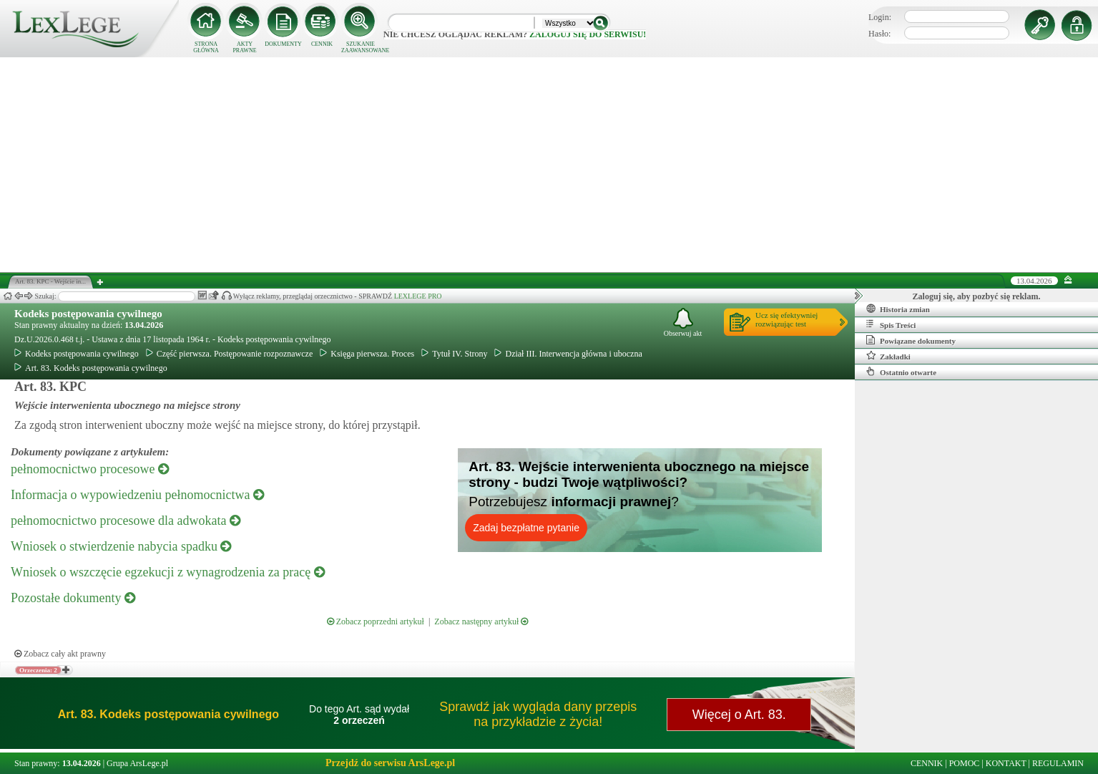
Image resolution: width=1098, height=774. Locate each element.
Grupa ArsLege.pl (137, 763)
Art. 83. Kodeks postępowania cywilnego (90, 368)
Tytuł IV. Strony (454, 354)
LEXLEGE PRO (418, 296)
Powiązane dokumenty (911, 340)
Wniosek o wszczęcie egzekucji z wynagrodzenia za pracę (168, 572)
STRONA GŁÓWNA (206, 47)
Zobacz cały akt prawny (60, 654)
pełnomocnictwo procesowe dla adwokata (125, 520)
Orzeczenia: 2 (38, 670)
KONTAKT (1006, 763)
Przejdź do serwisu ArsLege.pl (390, 763)
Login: (879, 17)
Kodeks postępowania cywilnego (88, 313)
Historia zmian (898, 309)
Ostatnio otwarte (901, 372)
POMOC (964, 763)
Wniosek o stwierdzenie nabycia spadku (121, 546)
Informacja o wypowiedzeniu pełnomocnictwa (137, 495)
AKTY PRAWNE (244, 47)
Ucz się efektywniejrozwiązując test (786, 319)
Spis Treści (891, 324)
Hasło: (879, 34)
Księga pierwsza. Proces (367, 354)
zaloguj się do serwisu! (587, 34)
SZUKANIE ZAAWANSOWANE (360, 47)
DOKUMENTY (283, 44)
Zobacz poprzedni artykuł (375, 621)
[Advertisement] (549, 164)
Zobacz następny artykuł (481, 621)
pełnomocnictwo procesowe (90, 469)
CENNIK (322, 44)
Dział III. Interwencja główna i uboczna (568, 354)
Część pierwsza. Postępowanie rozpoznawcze (229, 354)
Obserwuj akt (683, 322)
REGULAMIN (1058, 763)
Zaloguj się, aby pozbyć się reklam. (977, 296)
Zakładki (888, 356)
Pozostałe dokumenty (73, 598)
